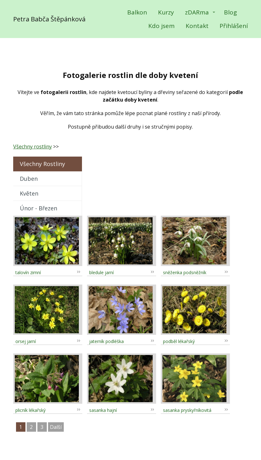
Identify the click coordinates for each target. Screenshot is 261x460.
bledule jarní (101, 272)
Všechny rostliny (32, 146)
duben (29, 178)
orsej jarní (25, 341)
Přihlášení (234, 26)
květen (29, 193)
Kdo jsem (161, 26)
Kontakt (197, 26)
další (56, 427)
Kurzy (166, 12)
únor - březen (38, 208)
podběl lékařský (179, 341)
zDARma (197, 12)
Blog (230, 12)
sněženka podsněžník (184, 272)
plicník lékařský (30, 410)
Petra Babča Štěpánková (49, 19)
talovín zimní (28, 272)
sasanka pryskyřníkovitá (187, 410)
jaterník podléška (106, 341)
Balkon (137, 12)
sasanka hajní (103, 410)
